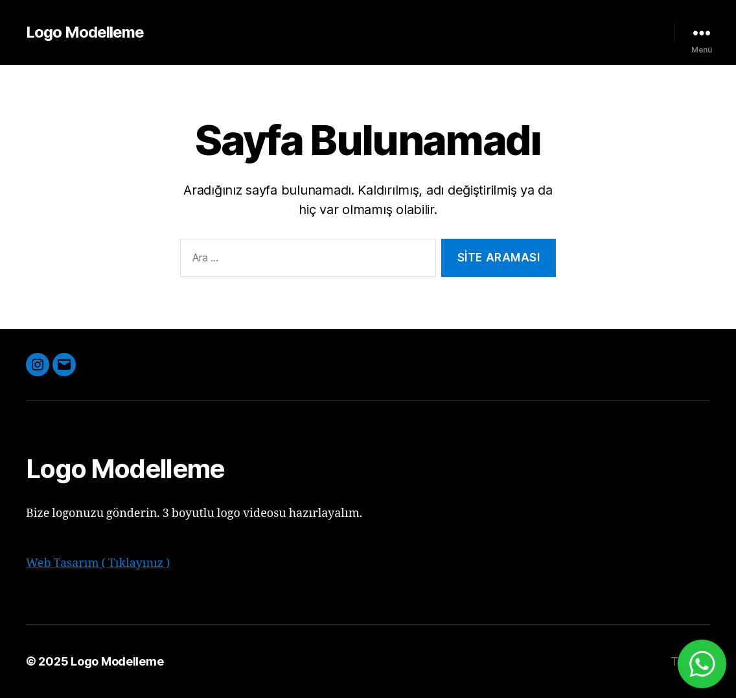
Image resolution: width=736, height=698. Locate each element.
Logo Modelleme (85, 32)
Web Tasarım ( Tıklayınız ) (98, 563)
